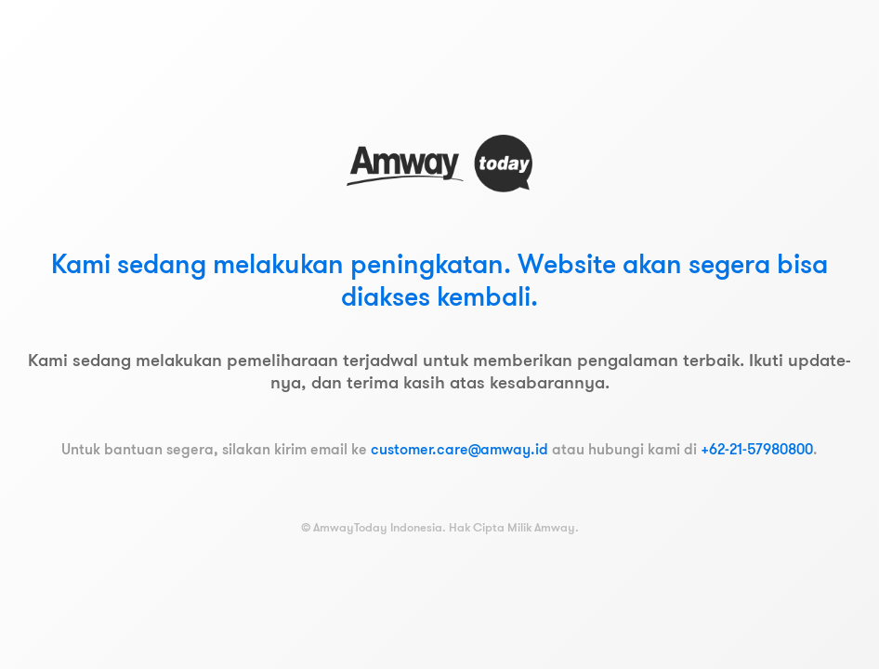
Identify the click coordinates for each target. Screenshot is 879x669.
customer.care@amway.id (459, 448)
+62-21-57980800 (757, 448)
